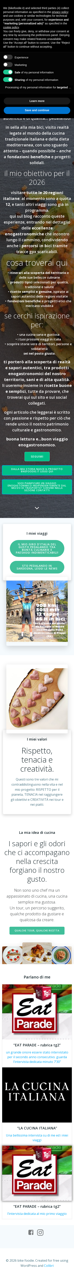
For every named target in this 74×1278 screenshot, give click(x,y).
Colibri (49, 1265)
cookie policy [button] (11, 27)
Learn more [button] (36, 101)
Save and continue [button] (37, 110)
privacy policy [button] (60, 12)
